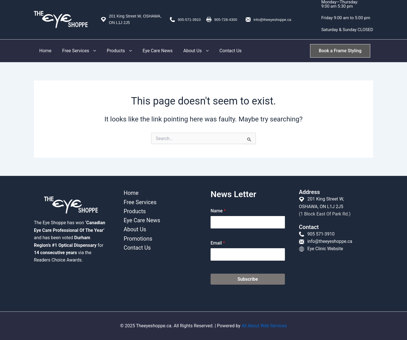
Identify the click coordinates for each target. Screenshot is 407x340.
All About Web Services (264, 325)
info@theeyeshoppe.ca (272, 20)
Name (218, 210)
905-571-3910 (189, 20)
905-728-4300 (225, 20)
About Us (188, 50)
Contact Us (221, 50)
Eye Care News (152, 50)
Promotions (137, 239)
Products (115, 50)
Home (44, 50)
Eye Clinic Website (325, 248)
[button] (90, 51)
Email (218, 243)
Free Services (77, 50)
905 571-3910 (321, 234)
